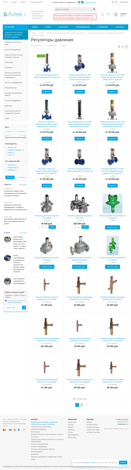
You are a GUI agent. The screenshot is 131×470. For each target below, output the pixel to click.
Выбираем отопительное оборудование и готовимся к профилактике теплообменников (15, 207)
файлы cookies (90, 462)
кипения (10, 165)
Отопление (9, 67)
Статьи (70, 432)
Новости (71, 427)
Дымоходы (8, 106)
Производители (82, 27)
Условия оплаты (92, 424)
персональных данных (14, 302)
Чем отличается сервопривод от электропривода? (19, 281)
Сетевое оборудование (13, 100)
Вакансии (71, 430)
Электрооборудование (13, 50)
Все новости (23, 185)
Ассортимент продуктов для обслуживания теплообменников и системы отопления (15, 193)
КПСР (10, 155)
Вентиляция (9, 62)
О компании (102, 27)
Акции (34, 27)
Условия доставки (92, 427)
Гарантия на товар (92, 430)
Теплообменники (11, 88)
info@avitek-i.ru (71, 2)
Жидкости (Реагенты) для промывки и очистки (14, 56)
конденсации (12, 167)
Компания (72, 419)
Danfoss (10, 147)
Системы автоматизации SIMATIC (13, 94)
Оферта (89, 422)
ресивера (11, 170)
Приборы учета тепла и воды (13, 43)
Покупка (90, 419)
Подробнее (47, 91)
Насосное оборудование (13, 82)
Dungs (10, 152)
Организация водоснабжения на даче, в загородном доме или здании (15, 221)
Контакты (120, 27)
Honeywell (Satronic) (15, 150)
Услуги (48, 27)
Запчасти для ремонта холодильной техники (13, 112)
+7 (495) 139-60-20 (58, 2)
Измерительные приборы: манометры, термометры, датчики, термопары (14, 34)
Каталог (11, 27)
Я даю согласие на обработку (16, 301)
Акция (7, 118)
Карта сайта (72, 437)
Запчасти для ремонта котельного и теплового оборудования (13, 75)
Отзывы (71, 424)
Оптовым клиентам (93, 432)
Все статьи (23, 233)
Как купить (63, 27)
